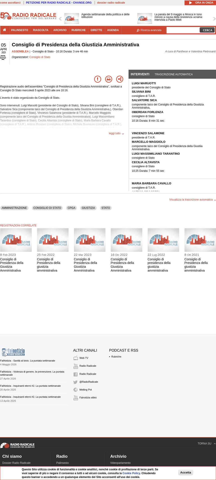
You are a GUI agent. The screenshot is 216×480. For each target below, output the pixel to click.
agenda (113, 30)
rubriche (78, 30)
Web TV (84, 358)
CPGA (71, 208)
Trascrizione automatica (174, 74)
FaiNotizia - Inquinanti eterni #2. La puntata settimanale (30, 385)
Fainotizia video (88, 397)
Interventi (140, 74)
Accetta (185, 472)
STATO (106, 208)
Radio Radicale (88, 365)
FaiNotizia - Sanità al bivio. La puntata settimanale (27, 360)
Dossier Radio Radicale (16, 462)
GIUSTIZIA (88, 208)
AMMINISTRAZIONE (14, 208)
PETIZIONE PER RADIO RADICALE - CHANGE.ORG (59, 2)
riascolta (40, 30)
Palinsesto (62, 462)
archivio (60, 30)
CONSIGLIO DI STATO (47, 208)
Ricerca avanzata (151, 30)
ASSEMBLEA (20, 51)
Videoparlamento (120, 462)
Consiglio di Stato (39, 57)
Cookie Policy (131, 473)
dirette (96, 30)
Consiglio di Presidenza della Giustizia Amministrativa (12, 264)
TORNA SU (204, 443)
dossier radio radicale (111, 2)
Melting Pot (86, 389)
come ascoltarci (10, 2)
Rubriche (116, 356)
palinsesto (19, 30)
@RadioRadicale (89, 381)
